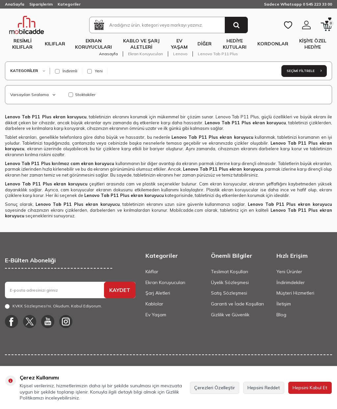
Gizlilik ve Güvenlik (230, 315)
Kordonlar (272, 44)
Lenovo (180, 53)
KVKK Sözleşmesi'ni (32, 305)
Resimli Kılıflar (22, 44)
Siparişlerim (41, 4)
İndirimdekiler (290, 282)
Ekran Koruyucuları (93, 44)
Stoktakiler (81, 94)
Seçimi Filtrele (304, 71)
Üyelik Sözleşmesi (230, 282)
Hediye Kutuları (234, 44)
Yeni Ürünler (289, 272)
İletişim (283, 304)
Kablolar (154, 304)
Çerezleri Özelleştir (214, 388)
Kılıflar (55, 44)
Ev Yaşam (179, 44)
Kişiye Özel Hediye (312, 44)
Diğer (204, 44)
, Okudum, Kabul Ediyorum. (53, 306)
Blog (281, 315)
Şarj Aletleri (157, 293)
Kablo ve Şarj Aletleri (141, 44)
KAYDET (119, 290)
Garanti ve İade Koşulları (237, 304)
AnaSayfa (14, 4)
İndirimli (66, 71)
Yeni (95, 71)
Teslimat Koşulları (229, 272)
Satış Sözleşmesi (229, 293)
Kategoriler (69, 4)
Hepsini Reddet (263, 388)
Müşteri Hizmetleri (295, 293)
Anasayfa (108, 53)
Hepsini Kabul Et (310, 388)
